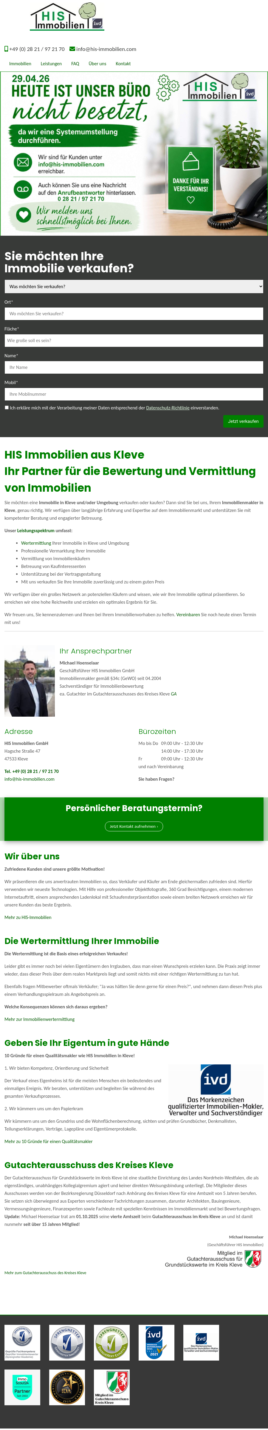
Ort (8, 301)
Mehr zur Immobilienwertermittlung (39, 1021)
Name (11, 355)
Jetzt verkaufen (242, 421)
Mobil (11, 382)
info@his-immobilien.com (106, 49)
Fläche (11, 328)
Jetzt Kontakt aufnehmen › (134, 827)
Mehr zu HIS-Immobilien (28, 919)
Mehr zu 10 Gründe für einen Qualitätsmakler (48, 1143)
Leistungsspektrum (36, 531)
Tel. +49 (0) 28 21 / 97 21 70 (31, 772)
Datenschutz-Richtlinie (167, 408)
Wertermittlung (36, 543)
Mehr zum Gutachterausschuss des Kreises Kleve (45, 1274)
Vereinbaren (188, 615)
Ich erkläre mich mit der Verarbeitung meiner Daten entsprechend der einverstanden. (114, 408)
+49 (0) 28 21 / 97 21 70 (36, 49)
